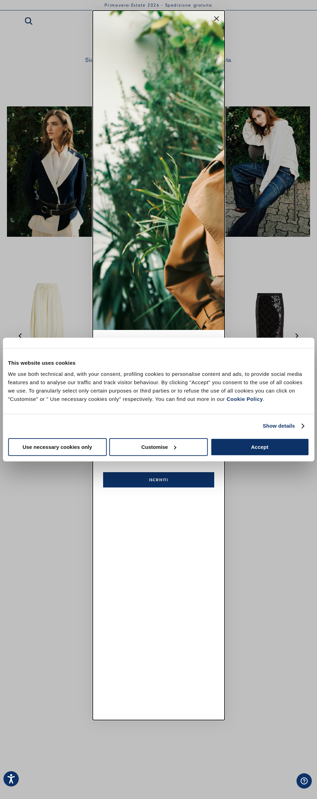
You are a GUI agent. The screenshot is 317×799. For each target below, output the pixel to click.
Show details (279, 426)
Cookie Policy (244, 399)
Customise (158, 447)
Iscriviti (158, 479)
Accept (259, 447)
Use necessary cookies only (57, 447)
